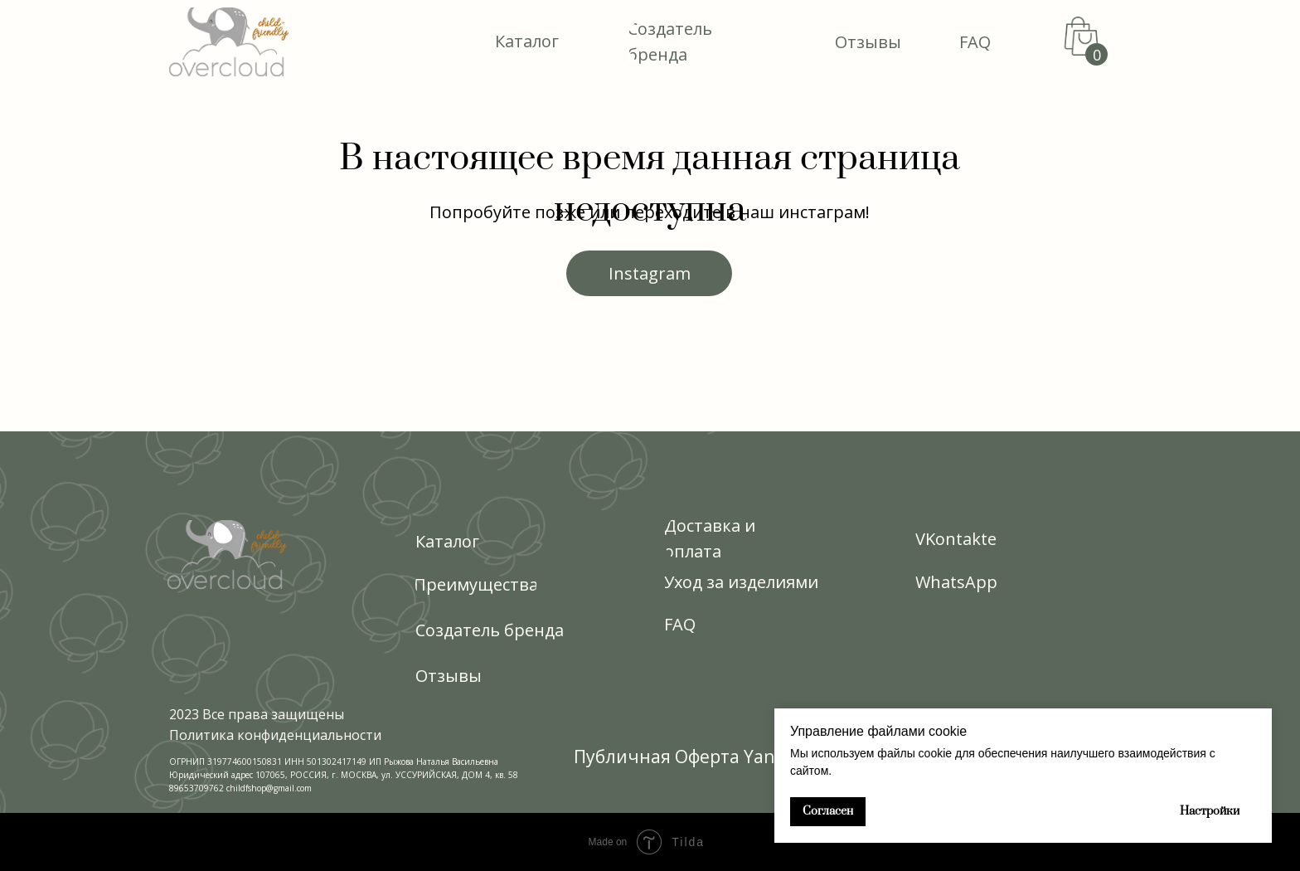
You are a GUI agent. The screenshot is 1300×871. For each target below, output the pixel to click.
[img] (229, 41)
